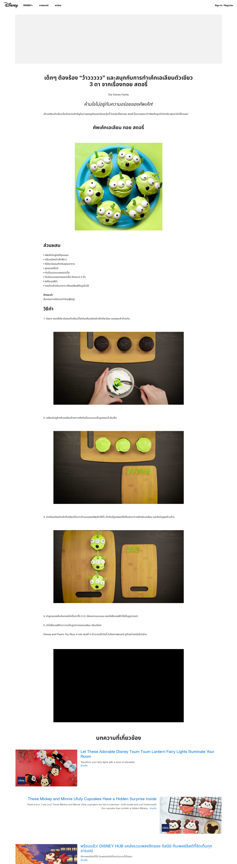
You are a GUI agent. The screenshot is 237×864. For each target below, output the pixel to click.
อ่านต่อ (84, 765)
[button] (225, 5)
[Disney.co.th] (11, 5)
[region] (118, 685)
